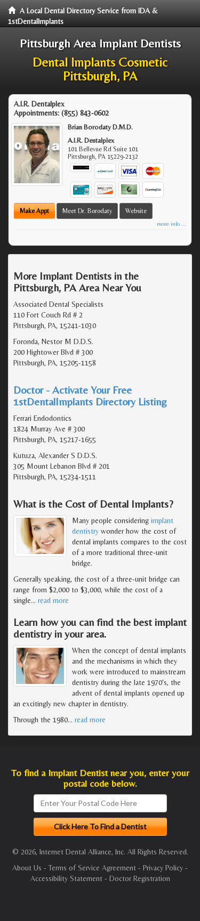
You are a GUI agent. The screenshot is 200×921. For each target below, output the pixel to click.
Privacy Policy (163, 867)
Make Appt (34, 211)
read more (53, 600)
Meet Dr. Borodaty (87, 211)
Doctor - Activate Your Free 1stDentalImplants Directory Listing (90, 395)
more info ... (171, 224)
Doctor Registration (139, 878)
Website (136, 211)
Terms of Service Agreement (92, 867)
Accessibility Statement (66, 878)
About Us (27, 867)
